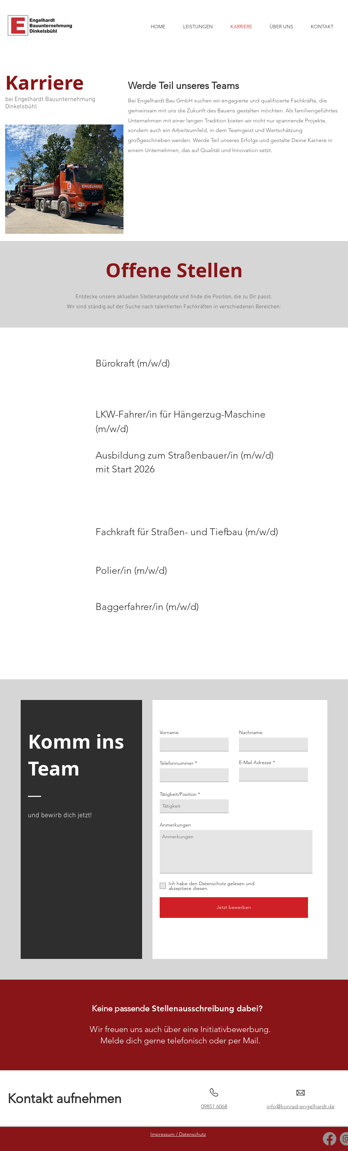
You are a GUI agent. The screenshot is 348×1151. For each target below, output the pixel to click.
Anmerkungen (175, 824)
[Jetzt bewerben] (234, 907)
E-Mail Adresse (255, 762)
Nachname (250, 732)
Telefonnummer (176, 763)
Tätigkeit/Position (178, 794)
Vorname (169, 732)
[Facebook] (329, 1138)
